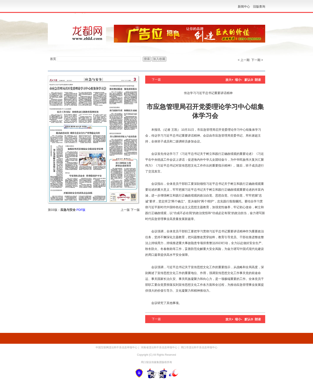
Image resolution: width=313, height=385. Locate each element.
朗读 (258, 79)
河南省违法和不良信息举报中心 (159, 347)
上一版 (125, 210)
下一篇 (156, 79)
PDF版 (80, 210)
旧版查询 (259, 6)
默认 (249, 79)
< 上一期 (244, 60)
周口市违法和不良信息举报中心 (199, 347)
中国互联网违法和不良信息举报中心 (116, 347)
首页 (53, 59)
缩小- (238, 79)
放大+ (229, 79)
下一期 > (257, 60)
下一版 (135, 210)
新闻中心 (244, 6)
